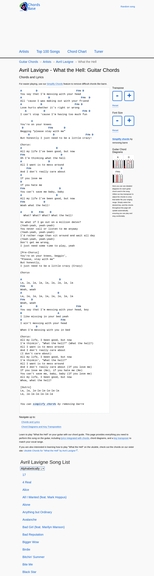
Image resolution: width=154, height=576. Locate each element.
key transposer (121, 438)
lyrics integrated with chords (75, 438)
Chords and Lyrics (30, 422)
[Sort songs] (32, 468)
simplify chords (44, 404)
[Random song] (128, 6)
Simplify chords (121, 139)
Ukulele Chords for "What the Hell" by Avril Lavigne (49, 450)
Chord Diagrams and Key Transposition (41, 426)
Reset (115, 105)
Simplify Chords (55, 83)
